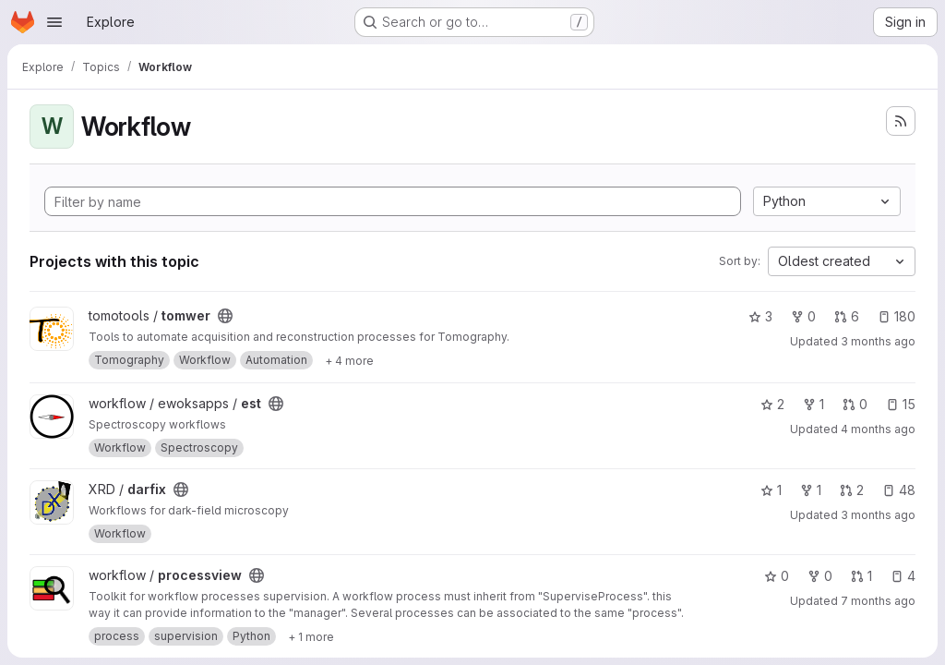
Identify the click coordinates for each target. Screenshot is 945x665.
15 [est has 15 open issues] (900, 404)
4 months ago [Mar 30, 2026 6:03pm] (878, 429)
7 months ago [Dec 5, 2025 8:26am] (878, 601)
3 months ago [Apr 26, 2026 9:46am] (878, 341)
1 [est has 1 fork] (813, 404)
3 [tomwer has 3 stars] (760, 316)
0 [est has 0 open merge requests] (855, 404)
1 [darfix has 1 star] (771, 490)
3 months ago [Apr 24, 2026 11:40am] (878, 515)
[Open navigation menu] (54, 22)
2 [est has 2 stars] (772, 404)
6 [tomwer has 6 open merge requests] (846, 316)
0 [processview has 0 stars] (776, 576)
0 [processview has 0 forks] (819, 576)
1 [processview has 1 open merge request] (861, 576)
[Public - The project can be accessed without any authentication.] (225, 315)
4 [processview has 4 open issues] (903, 576)
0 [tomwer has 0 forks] (803, 316)
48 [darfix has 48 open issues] (898, 490)
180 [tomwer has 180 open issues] (896, 316)
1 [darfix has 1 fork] (810, 490)
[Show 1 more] (311, 636)
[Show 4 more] (349, 360)
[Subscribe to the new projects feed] (900, 121)
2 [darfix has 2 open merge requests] (852, 490)
